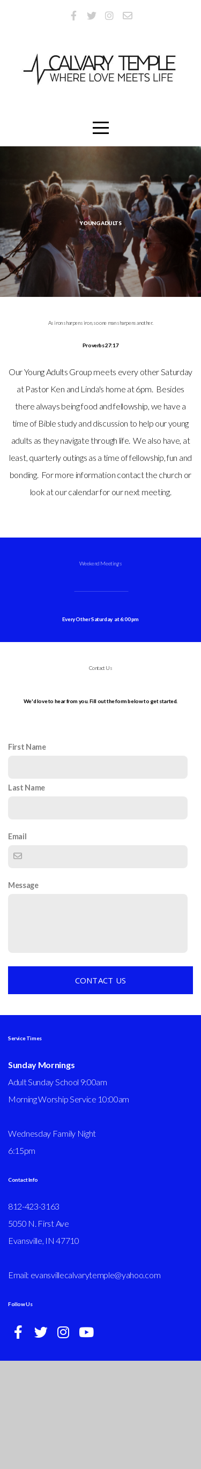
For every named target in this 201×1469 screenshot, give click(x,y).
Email (17, 944)
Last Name (26, 895)
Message (23, 993)
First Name (27, 855)
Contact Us (100, 1088)
